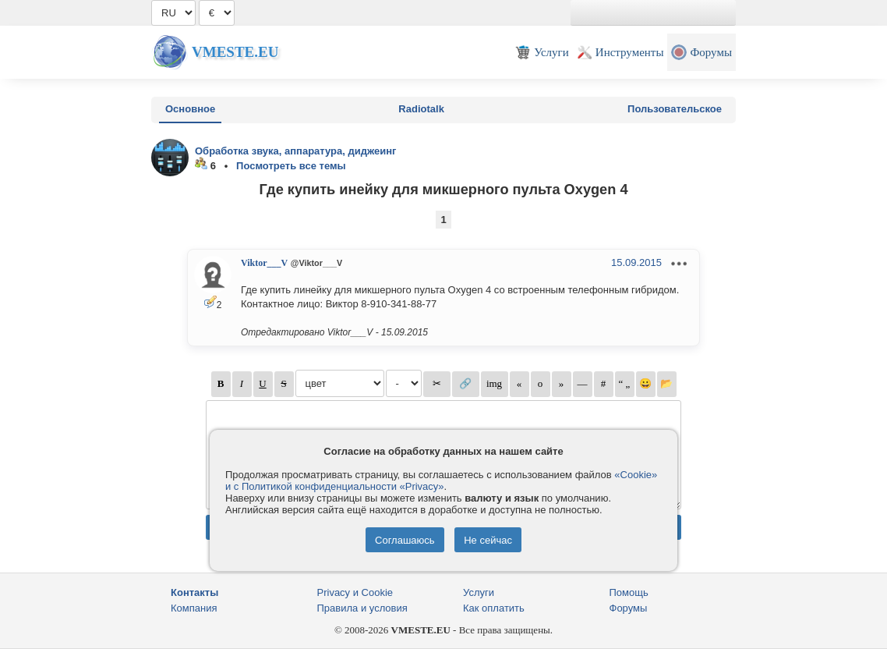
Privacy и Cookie (355, 592)
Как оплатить (494, 608)
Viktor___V (264, 262)
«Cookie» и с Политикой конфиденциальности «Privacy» (441, 480)
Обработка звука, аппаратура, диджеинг (296, 151)
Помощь (629, 592)
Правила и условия (362, 608)
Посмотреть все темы (291, 166)
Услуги (478, 592)
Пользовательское (674, 109)
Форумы (629, 608)
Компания (194, 608)
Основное (190, 109)
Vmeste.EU (235, 52)
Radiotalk (421, 109)
